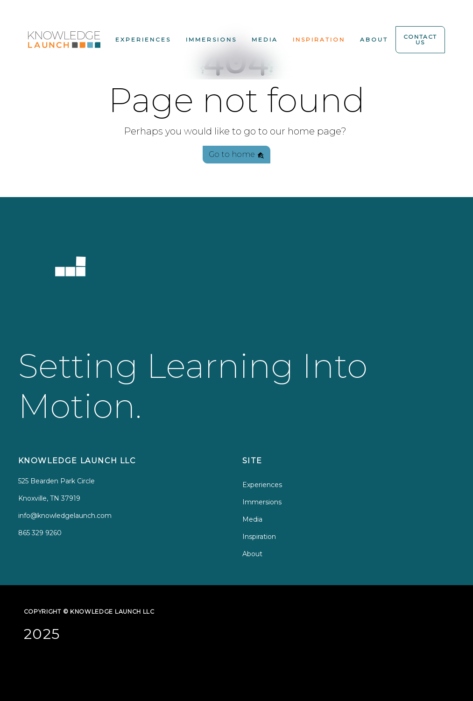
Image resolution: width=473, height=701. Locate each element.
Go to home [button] (236, 154)
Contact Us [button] (420, 39)
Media (265, 39)
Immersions (211, 39)
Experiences (143, 39)
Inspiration (319, 39)
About (374, 39)
